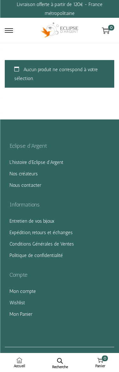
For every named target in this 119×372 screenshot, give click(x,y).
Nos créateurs (24, 174)
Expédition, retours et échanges (41, 232)
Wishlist (17, 303)
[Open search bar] (60, 360)
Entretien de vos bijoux (32, 221)
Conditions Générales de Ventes (42, 244)
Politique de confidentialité (36, 255)
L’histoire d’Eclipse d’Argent (36, 162)
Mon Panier (21, 314)
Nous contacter (25, 185)
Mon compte (23, 291)
